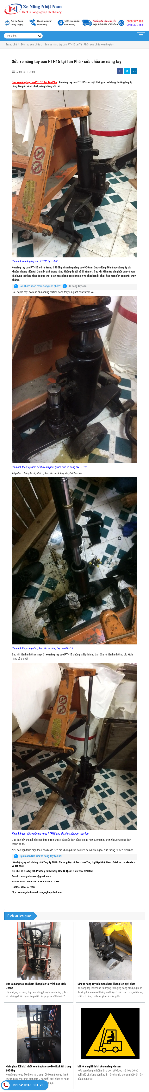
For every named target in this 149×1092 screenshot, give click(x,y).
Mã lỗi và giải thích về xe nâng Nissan (99, 1066)
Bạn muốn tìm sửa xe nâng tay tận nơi (41, 856)
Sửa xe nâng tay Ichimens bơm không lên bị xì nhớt (106, 984)
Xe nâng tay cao (77, 286)
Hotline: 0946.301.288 (24, 1085)
